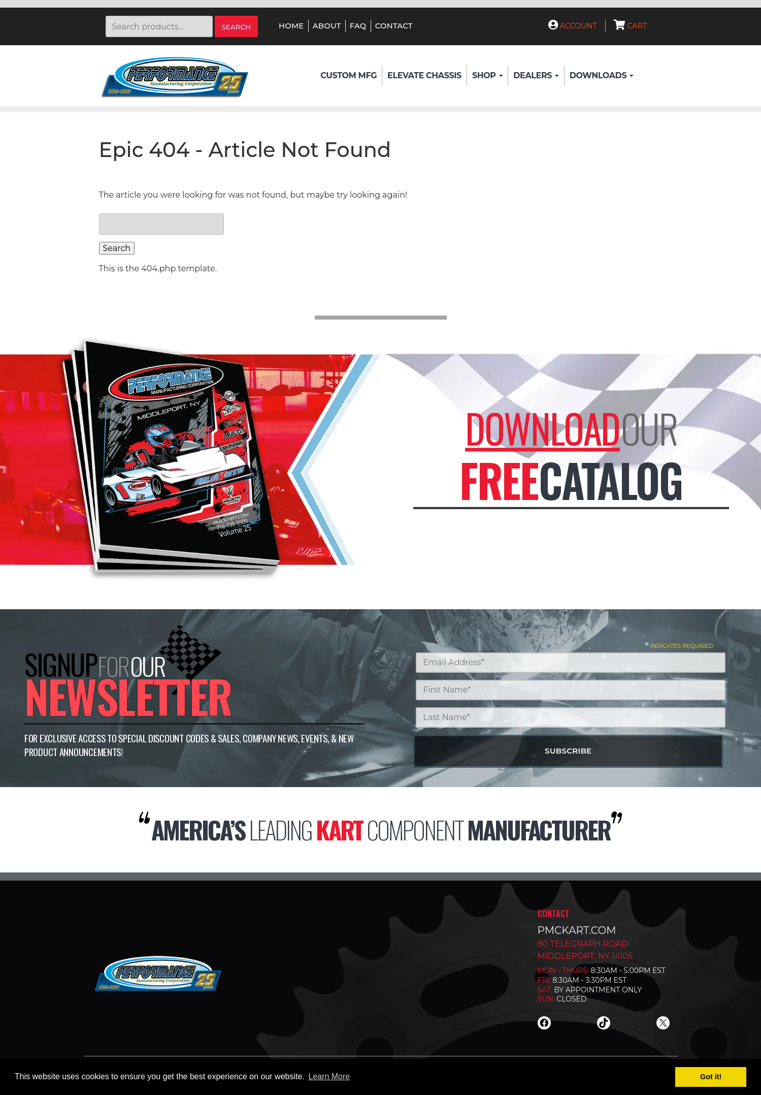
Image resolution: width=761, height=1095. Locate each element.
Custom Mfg (348, 75)
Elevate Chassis (424, 75)
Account (572, 25)
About (327, 25)
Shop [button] (487, 76)
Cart (630, 25)
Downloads (602, 76)
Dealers (535, 76)
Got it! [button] (710, 1077)
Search (236, 27)
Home (291, 25)
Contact (394, 25)
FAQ (358, 25)
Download (542, 428)
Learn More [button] (329, 1076)
